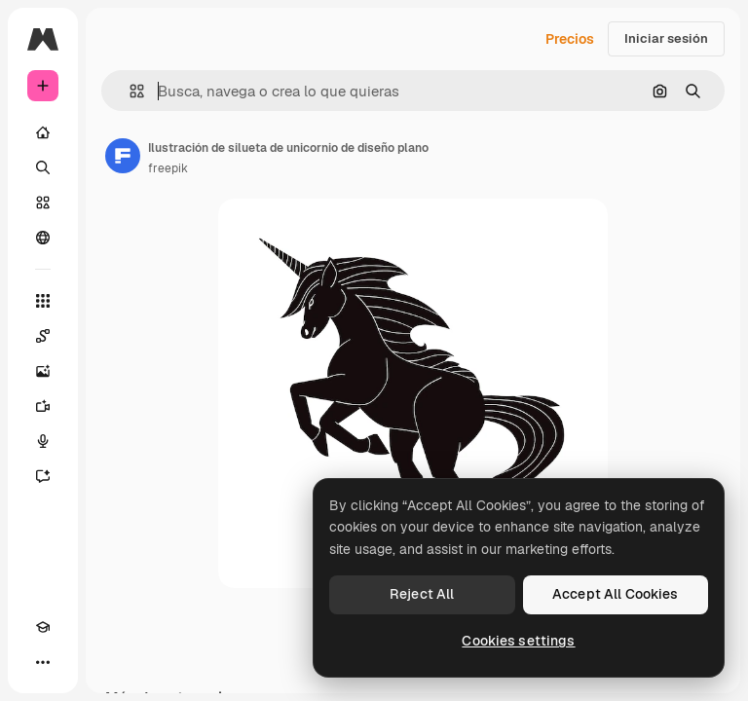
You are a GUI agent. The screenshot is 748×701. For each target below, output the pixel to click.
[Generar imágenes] (42, 371)
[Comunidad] (42, 237)
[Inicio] (42, 132)
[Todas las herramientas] (42, 300)
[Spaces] (42, 335)
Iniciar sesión (666, 38)
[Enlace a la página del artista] (122, 155)
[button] (129, 91)
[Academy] (42, 627)
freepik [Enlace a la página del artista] (168, 168)
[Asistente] (42, 476)
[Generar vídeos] (42, 406)
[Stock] (42, 202)
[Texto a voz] (42, 441)
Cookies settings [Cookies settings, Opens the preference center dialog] (518, 640)
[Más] (42, 662)
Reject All (422, 594)
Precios (569, 39)
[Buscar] (42, 167)
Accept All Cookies (615, 594)
